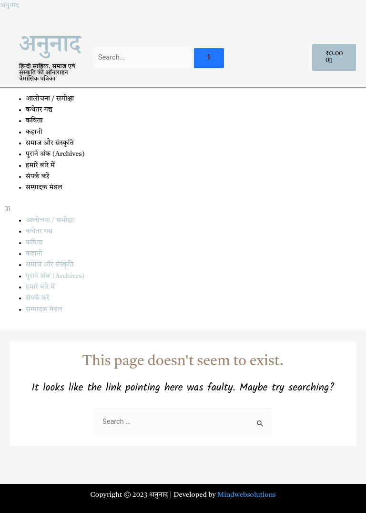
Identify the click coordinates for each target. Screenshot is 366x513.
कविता (34, 120)
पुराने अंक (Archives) (55, 154)
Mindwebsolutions (246, 495)
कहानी (34, 132)
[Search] (209, 58)
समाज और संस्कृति (50, 143)
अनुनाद (9, 5)
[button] (183, 209)
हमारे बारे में (41, 165)
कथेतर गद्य (39, 109)
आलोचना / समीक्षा (50, 99)
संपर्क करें (38, 176)
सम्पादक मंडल (44, 187)
